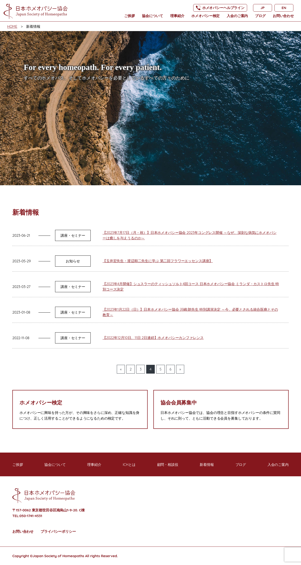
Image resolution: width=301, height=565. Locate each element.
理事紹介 (177, 16)
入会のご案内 (237, 16)
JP (262, 7)
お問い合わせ (283, 16)
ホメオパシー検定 (205, 16)
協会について (152, 16)
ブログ (260, 16)
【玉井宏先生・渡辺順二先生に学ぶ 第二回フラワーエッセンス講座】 (158, 261)
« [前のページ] (121, 369)
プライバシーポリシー (58, 531)
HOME (12, 26)
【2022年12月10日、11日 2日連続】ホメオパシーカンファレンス (153, 337)
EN (284, 7)
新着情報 (207, 464)
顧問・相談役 (167, 464)
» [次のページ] (180, 369)
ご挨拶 (129, 16)
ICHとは (129, 464)
